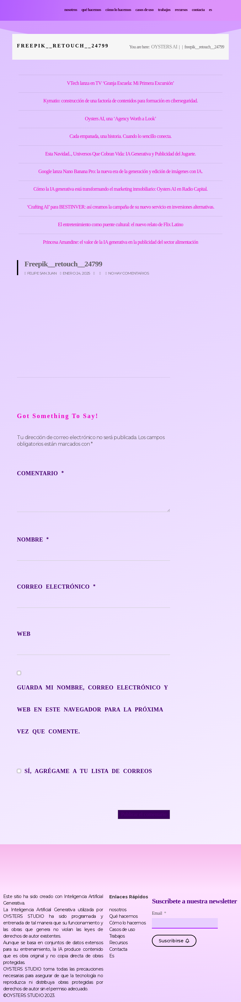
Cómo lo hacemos (118, 9)
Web (23, 634)
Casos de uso (145, 9)
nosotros (70, 9)
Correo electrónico (56, 586)
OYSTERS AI (164, 46)
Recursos (181, 9)
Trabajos (164, 9)
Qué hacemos (91, 9)
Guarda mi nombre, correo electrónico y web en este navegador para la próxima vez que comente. (92, 709)
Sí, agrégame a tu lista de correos (84, 771)
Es (210, 9)
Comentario (40, 473)
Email (157, 913)
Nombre (33, 539)
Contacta (198, 9)
